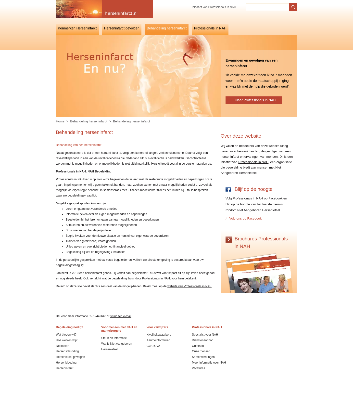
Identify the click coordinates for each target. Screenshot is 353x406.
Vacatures (198, 368)
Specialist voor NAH (205, 334)
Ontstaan (198, 346)
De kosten (62, 346)
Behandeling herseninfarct (167, 28)
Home (60, 121)
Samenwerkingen (203, 357)
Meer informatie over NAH (209, 362)
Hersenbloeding (66, 362)
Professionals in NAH (210, 28)
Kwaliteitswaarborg (159, 334)
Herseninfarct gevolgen (121, 28)
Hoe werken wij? (66, 340)
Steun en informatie (114, 338)
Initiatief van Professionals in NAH (214, 7)
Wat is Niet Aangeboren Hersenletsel (116, 346)
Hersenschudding (67, 351)
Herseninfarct (64, 368)
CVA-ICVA (153, 346)
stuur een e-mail (120, 316)
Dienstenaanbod (202, 340)
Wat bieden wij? (66, 334)
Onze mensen (201, 351)
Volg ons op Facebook (245, 218)
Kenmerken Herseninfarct (77, 28)
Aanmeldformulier (158, 340)
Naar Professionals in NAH (255, 100)
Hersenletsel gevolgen (70, 357)
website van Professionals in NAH (189, 286)
